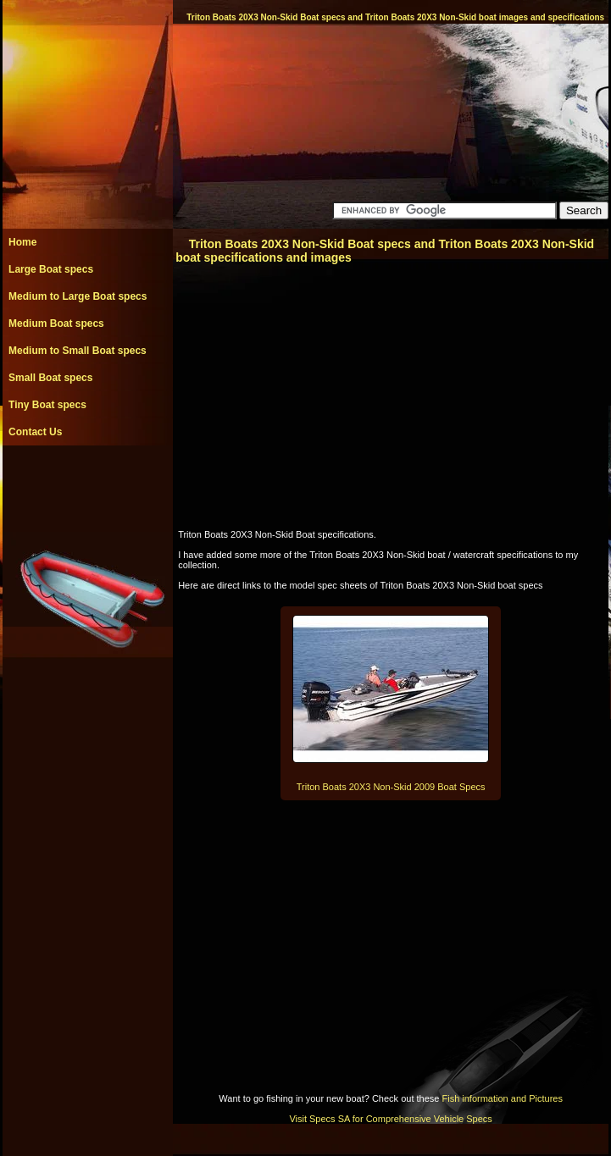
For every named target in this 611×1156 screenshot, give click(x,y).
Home (22, 242)
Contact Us (35, 432)
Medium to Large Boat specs (77, 296)
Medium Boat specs (56, 323)
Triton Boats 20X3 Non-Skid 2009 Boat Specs (391, 787)
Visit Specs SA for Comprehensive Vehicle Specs (390, 1119)
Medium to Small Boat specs (77, 351)
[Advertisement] (87, 483)
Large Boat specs (50, 269)
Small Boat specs (50, 378)
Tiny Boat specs (47, 405)
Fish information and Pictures (502, 1098)
